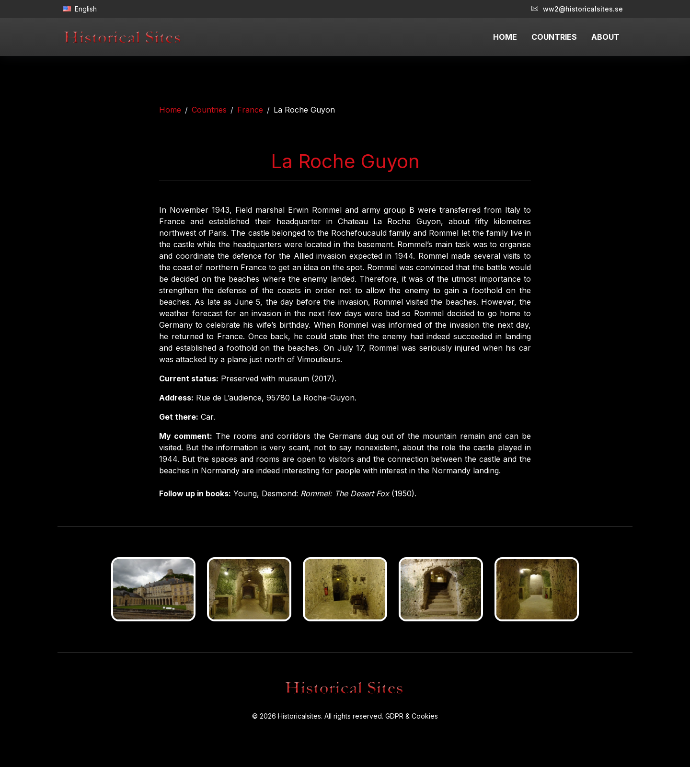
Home (170, 109)
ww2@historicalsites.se (577, 9)
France (250, 109)
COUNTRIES (554, 37)
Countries (209, 109)
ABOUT (605, 37)
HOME (505, 37)
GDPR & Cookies (411, 716)
